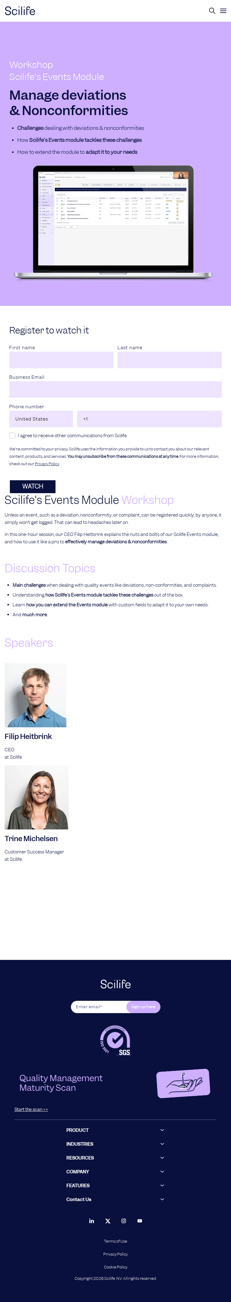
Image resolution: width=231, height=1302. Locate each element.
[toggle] (223, 11)
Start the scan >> (31, 1109)
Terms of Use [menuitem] (115, 1241)
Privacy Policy (47, 463)
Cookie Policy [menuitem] (115, 1267)
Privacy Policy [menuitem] (115, 1254)
